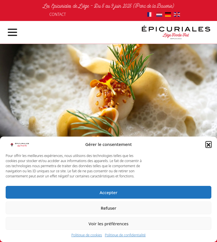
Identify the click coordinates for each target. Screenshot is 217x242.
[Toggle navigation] (9, 32)
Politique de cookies (86, 235)
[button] (208, 144)
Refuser (108, 208)
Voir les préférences (108, 223)
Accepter (108, 192)
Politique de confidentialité (125, 235)
